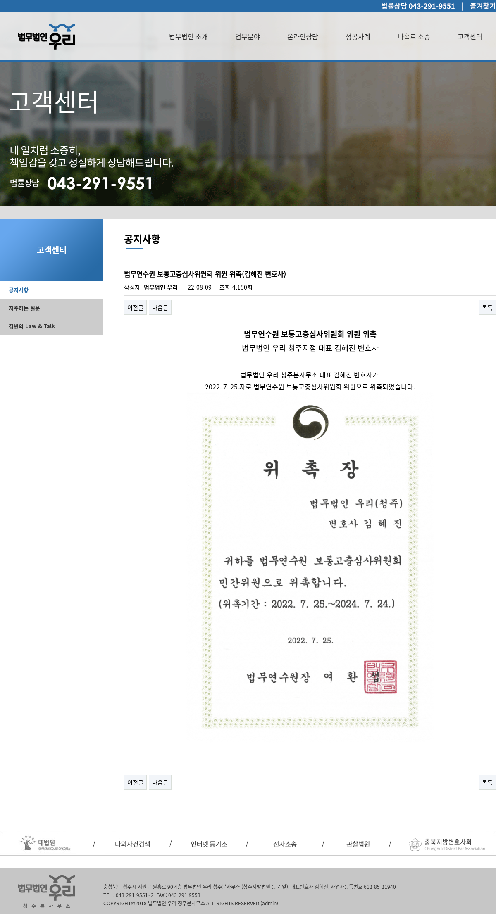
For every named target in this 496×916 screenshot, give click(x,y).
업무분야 (247, 36)
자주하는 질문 (24, 308)
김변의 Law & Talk (32, 326)
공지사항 (19, 290)
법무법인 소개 (188, 36)
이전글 (135, 307)
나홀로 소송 (414, 36)
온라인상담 (302, 36)
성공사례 (358, 36)
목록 (487, 307)
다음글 (160, 307)
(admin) (269, 903)
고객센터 (470, 36)
